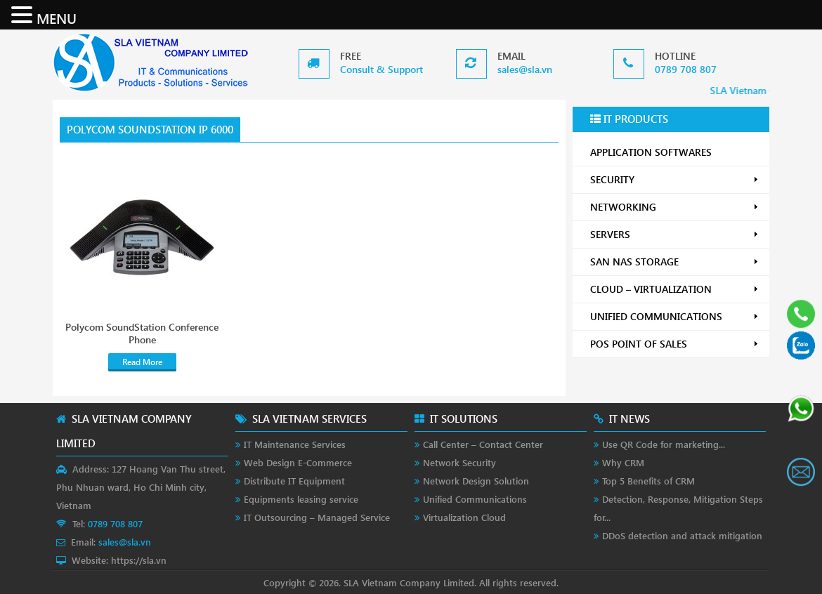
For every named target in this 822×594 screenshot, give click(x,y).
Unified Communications (475, 499)
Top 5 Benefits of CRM (648, 481)
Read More (142, 362)
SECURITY (674, 179)
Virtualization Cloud (464, 517)
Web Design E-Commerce (298, 462)
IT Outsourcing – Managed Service (317, 517)
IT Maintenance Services (295, 444)
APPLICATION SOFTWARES (651, 152)
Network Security (459, 462)
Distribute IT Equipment (294, 481)
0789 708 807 (686, 69)
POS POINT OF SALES (674, 343)
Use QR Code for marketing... (663, 444)
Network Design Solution (476, 481)
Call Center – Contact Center (483, 444)
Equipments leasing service (301, 499)
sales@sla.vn (524, 69)
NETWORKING (674, 206)
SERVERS (674, 234)
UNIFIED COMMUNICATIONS (674, 316)
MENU (57, 17)
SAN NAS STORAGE (674, 261)
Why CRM (623, 462)
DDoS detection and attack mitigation (682, 535)
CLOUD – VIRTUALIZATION (674, 289)
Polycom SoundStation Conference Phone (141, 333)
